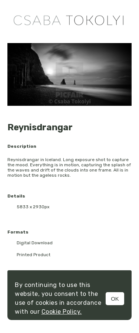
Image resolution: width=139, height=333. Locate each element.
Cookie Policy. (62, 311)
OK (115, 299)
